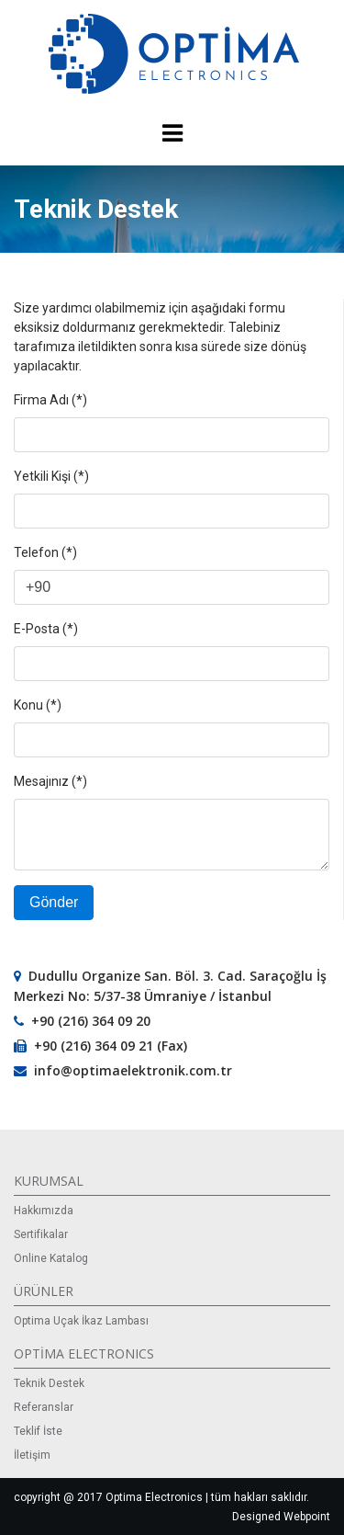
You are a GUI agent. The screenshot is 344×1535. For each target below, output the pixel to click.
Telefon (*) (45, 552)
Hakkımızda (43, 1210)
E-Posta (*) (46, 628)
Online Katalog (51, 1258)
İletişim (32, 1455)
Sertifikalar (41, 1234)
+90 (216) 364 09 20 (90, 1020)
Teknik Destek (49, 1383)
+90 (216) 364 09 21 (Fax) (110, 1045)
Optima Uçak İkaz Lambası (81, 1320)
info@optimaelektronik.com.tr (133, 1070)
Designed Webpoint (281, 1516)
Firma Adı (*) (50, 399)
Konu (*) (37, 705)
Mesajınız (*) (50, 781)
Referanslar (43, 1407)
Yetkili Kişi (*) (51, 476)
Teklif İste (38, 1431)
